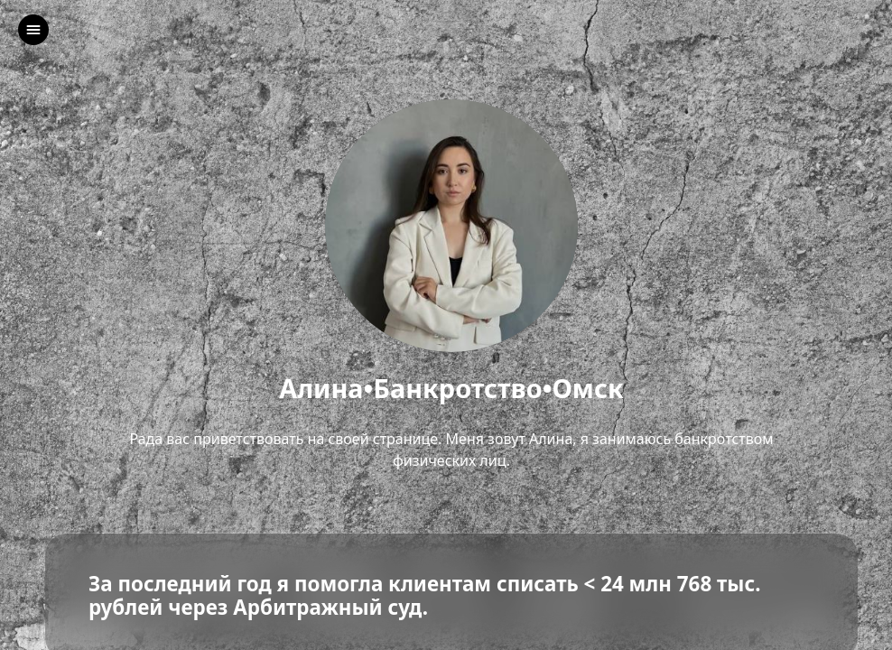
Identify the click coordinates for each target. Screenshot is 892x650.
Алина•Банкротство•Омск (451, 388)
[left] (33, 29)
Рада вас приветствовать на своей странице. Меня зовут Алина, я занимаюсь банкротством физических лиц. (451, 449)
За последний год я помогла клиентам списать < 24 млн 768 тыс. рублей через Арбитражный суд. (424, 596)
